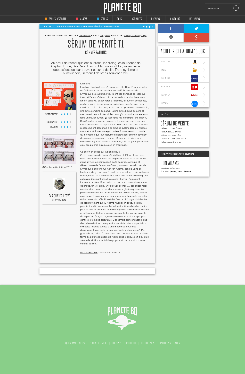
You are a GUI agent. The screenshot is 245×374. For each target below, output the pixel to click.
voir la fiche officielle (88, 252)
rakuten (179, 95)
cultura (179, 78)
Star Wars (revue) (168, 171)
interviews (194, 19)
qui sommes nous (75, 343)
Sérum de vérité (175, 123)
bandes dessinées (55, 19)
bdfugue (179, 87)
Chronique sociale (132, 35)
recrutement (148, 343)
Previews (155, 19)
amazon (179, 62)
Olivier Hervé (62, 196)
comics (102, 19)
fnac (179, 70)
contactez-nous (98, 343)
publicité (131, 343)
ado (101, 35)
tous (119, 19)
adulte (107, 35)
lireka (179, 103)
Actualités (137, 19)
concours (175, 19)
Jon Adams (170, 163)
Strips (143, 35)
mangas (81, 19)
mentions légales (170, 343)
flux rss (116, 343)
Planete (122, 8)
